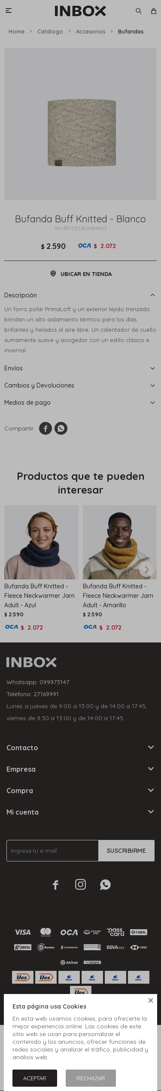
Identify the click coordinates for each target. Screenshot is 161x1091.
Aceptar (34, 1078)
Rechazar (90, 1078)
